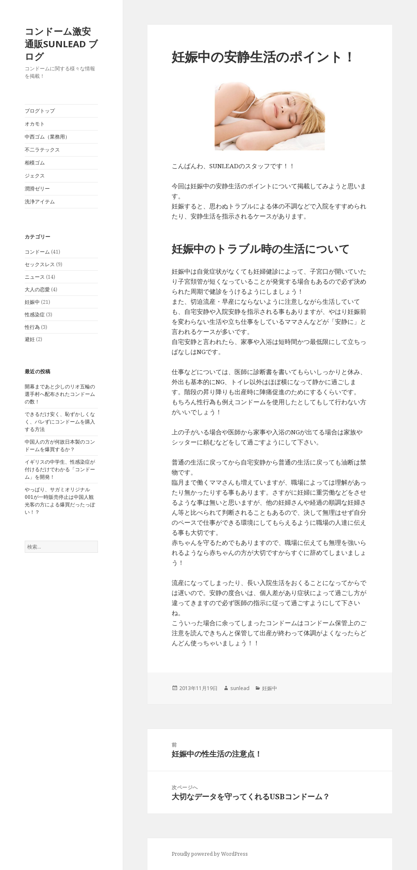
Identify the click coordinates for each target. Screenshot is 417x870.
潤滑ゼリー (37, 188)
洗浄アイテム (40, 201)
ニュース (35, 276)
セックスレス (40, 264)
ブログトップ (40, 110)
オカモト (35, 123)
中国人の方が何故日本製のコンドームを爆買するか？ (60, 445)
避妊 (30, 339)
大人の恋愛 (37, 289)
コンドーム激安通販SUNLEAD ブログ (61, 43)
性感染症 (35, 314)
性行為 (32, 327)
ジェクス (35, 175)
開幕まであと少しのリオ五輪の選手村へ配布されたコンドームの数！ (60, 394)
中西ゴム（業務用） (47, 136)
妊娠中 (32, 301)
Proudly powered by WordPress (210, 853)
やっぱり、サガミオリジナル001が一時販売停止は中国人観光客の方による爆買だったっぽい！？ (60, 501)
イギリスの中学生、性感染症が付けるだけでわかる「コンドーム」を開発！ (60, 469)
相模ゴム (35, 162)
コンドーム (37, 251)
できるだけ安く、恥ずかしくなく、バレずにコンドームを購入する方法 (60, 422)
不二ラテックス (42, 149)
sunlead (240, 688)
